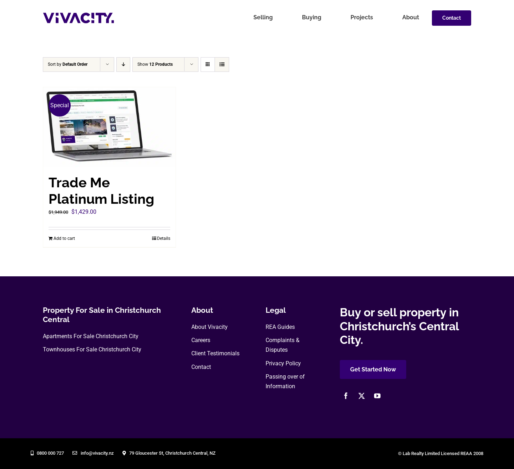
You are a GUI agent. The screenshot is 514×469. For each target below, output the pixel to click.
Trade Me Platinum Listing (101, 190)
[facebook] (346, 396)
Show (155, 64)
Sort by (67, 64)
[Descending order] (123, 64)
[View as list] (222, 64)
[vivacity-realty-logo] (78, 15)
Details (163, 238)
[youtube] (377, 396)
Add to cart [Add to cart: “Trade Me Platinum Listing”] (64, 238)
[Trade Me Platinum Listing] (109, 127)
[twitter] (362, 396)
